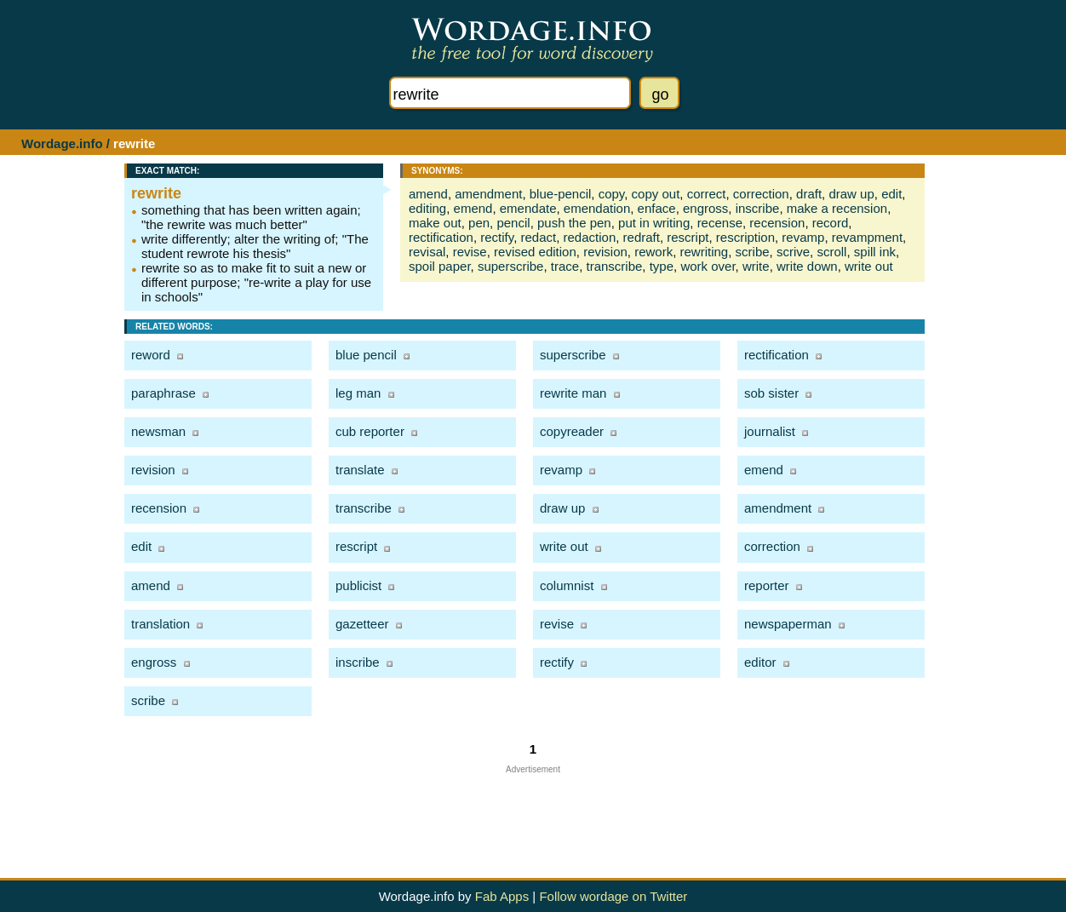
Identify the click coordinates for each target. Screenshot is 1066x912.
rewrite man (573, 393)
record (830, 222)
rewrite (156, 193)
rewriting (704, 251)
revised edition (535, 251)
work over (707, 266)
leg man (358, 393)
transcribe (615, 266)
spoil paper (440, 266)
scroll (831, 251)
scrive (793, 251)
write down (807, 266)
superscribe (511, 266)
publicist (358, 585)
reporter (766, 585)
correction (761, 193)
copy (612, 193)
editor (760, 662)
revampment (867, 237)
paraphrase (163, 393)
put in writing (654, 222)
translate (360, 469)
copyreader (572, 431)
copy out (656, 193)
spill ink (875, 251)
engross (705, 208)
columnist (566, 585)
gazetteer (362, 624)
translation (160, 624)
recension (777, 222)
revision (605, 251)
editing (427, 208)
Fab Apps (502, 896)
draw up (851, 193)
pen (479, 222)
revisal (427, 251)
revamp (803, 237)
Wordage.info (62, 143)
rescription (745, 237)
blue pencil (366, 354)
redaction (590, 237)
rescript (687, 237)
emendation (597, 208)
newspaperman (788, 624)
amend (428, 193)
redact (538, 237)
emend (473, 208)
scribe (753, 251)
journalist (769, 431)
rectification (441, 237)
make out (435, 222)
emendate (528, 208)
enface (657, 208)
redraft (641, 237)
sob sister (771, 393)
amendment (488, 193)
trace (565, 266)
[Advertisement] (533, 812)
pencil (513, 222)
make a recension (837, 208)
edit (891, 193)
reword (150, 354)
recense (719, 222)
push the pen (574, 222)
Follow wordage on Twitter (613, 896)
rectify (496, 237)
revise (470, 251)
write (756, 266)
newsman (158, 431)
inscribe (758, 208)
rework (653, 251)
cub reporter (369, 431)
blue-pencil (561, 193)
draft (809, 193)
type (661, 266)
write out (869, 266)
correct (706, 193)
